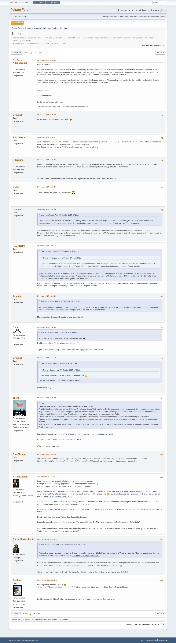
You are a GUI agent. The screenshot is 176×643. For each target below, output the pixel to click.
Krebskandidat (20, 477)
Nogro (16, 327)
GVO (102, 509)
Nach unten (16, 53)
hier (139, 80)
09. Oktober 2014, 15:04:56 (46, 246)
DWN (98, 522)
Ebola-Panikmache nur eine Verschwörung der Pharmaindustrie (119, 502)
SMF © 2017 (21, 640)
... (38, 53)
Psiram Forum (20, 9)
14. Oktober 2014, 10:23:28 (46, 454)
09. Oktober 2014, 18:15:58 (46, 358)
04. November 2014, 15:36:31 (47, 580)
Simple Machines (32, 640)
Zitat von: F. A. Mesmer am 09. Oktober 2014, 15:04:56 (61, 301)
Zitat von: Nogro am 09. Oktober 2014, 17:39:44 (59, 363)
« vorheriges (147, 46)
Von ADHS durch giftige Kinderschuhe (131, 491)
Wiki (115, 17)
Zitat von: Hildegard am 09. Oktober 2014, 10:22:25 (60, 215)
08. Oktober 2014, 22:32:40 (46, 60)
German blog (123, 17)
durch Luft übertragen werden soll (78, 504)
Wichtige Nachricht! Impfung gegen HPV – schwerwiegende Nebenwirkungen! (69, 484)
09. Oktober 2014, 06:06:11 (46, 137)
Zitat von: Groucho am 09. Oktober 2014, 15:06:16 (60, 333)
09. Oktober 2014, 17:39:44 (46, 327)
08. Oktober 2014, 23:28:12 (46, 115)
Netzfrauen (130, 70)
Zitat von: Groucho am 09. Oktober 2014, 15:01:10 (60, 251)
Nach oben (16, 614)
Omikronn (18, 580)
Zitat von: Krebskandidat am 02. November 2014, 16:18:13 (63, 545)
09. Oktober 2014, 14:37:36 (46, 187)
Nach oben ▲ (162, 640)
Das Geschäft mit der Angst (78, 517)
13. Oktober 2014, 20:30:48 (46, 398)
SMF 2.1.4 (12, 640)
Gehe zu (129, 624)
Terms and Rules (151, 640)
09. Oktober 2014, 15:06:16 (46, 296)
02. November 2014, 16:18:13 (47, 476)
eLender (17, 398)
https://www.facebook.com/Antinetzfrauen (64, 439)
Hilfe (142, 640)
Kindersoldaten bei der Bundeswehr (57, 496)
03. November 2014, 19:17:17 (47, 539)
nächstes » (159, 46)
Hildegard (18, 160)
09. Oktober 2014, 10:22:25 (46, 160)
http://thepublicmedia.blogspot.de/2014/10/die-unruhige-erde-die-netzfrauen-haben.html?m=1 (75, 434)
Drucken (160, 53)
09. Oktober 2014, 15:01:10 (46, 209)
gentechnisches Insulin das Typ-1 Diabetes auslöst (136, 494)
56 (40, 53)
